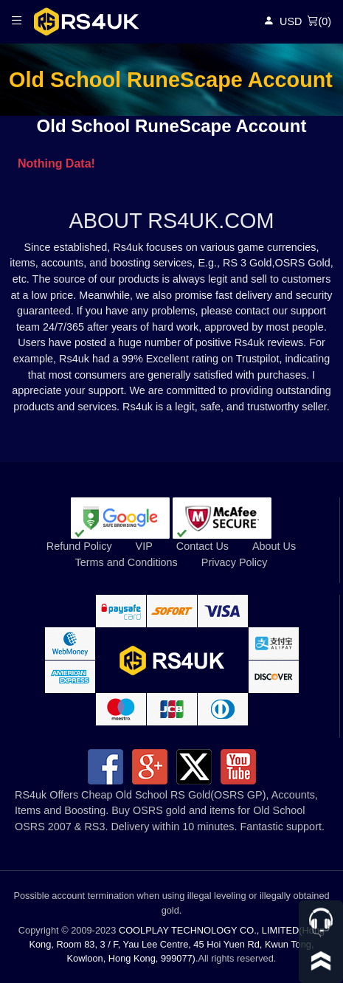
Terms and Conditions (126, 562)
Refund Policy (79, 546)
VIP (144, 546)
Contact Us (202, 546)
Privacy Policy (234, 562)
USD (291, 21)
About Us (274, 546)
